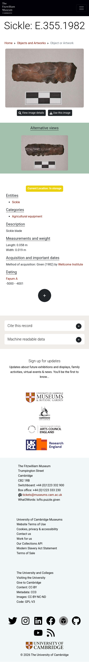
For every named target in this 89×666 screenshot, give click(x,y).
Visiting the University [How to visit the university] (31, 578)
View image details (31, 112)
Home (8, 43)
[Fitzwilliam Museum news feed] (51, 632)
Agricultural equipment (27, 216)
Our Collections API (30, 543)
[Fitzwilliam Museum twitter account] (13, 620)
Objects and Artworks (31, 43)
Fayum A (12, 278)
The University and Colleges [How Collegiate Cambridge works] (35, 573)
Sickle (16, 202)
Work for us (24, 538)
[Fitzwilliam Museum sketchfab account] (64, 620)
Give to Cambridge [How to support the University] (29, 582)
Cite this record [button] (19, 325)
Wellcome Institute (70, 264)
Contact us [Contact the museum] (24, 534)
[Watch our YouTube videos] (38, 632)
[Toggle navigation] (81, 8)
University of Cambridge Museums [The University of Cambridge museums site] (40, 519)
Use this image (60, 112)
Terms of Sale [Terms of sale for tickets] (26, 553)
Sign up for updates (44, 361)
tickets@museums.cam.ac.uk (42, 495)
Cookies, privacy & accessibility (37, 529)
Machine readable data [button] (26, 339)
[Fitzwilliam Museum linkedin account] (51, 620)
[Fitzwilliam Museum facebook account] (38, 620)
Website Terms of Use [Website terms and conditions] (31, 524)
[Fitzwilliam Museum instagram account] (25, 620)
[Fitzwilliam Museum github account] (76, 620)
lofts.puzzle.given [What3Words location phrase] (48, 499)
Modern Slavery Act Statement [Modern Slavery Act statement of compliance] (37, 548)
